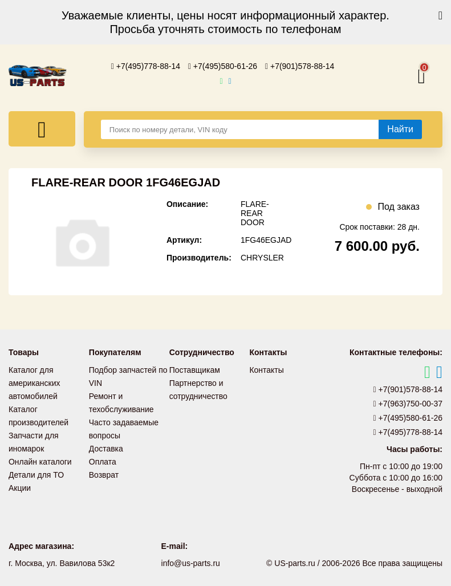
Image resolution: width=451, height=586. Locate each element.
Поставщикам (195, 370)
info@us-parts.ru (190, 563)
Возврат (104, 470)
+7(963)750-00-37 (408, 403)
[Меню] (42, 128)
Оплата (102, 457)
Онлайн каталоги (40, 457)
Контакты (266, 370)
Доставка (106, 445)
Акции (20, 482)
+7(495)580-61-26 (223, 66)
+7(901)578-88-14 (300, 66)
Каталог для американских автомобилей (34, 382)
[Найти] (400, 129)
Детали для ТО (36, 470)
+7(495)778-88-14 (145, 66)
